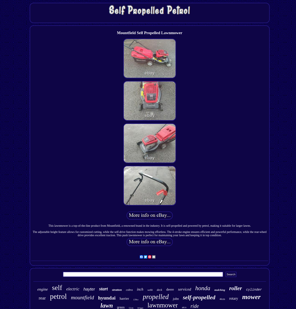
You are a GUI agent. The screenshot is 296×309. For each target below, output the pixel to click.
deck (159, 289)
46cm (222, 299)
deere (170, 289)
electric (72, 288)
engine (42, 289)
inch (140, 289)
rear (42, 298)
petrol (58, 296)
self (57, 287)
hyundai (107, 298)
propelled (156, 297)
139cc (135, 299)
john (176, 299)
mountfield (82, 298)
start (103, 288)
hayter (89, 289)
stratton (117, 289)
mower (251, 297)
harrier (124, 299)
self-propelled (199, 297)
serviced (184, 289)
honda (202, 288)
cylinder (254, 290)
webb (150, 290)
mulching (219, 289)
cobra (129, 289)
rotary (233, 298)
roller (235, 288)
